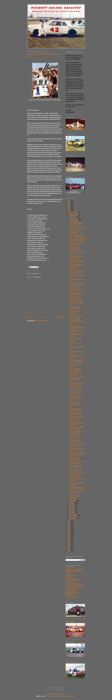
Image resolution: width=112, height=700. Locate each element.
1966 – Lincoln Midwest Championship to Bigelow (75, 398)
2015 (69, 535)
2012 (69, 543)
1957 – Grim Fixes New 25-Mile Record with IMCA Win (76, 302)
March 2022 (72, 513)
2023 (69, 208)
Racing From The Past (72, 592)
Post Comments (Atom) (42, 320)
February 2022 (73, 515)
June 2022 (72, 505)
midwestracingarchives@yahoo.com (61, 696)
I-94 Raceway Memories (72, 579)
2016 (69, 533)
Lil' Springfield (70, 581)
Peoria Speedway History (73, 588)
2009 (69, 550)
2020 (69, 523)
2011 (69, 545)
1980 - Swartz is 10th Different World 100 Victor (75, 404)
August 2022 (73, 500)
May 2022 (72, 508)
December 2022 (73, 212)
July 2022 (72, 503)
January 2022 (73, 518)
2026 (69, 200)
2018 (69, 528)
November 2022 (73, 215)
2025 (69, 203)
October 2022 (73, 217)
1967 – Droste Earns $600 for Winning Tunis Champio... (76, 379)
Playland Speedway (71, 590)
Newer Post (30, 317)
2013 (69, 540)
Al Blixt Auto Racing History (74, 569)
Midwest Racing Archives (56, 8)
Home (45, 317)
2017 (69, 530)
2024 (69, 205)
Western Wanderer (71, 596)
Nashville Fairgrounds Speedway (75, 586)
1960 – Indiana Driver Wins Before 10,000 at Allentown (76, 266)
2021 (69, 521)
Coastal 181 (69, 577)
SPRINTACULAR (70, 594)
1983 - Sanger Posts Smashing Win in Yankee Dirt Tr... (76, 321)
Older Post (60, 317)
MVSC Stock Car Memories (73, 584)
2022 (69, 210)
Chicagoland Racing (71, 575)
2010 (69, 548)
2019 (69, 526)
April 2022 (72, 510)
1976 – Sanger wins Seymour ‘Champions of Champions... (76, 423)
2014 (69, 538)
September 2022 (74, 220)
